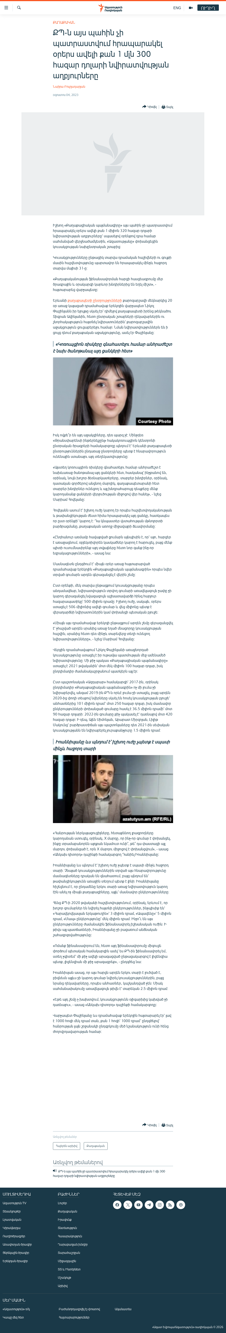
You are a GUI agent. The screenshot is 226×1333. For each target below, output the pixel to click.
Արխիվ (62, 1286)
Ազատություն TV (14, 1203)
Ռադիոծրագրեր (14, 1236)
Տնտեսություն (67, 1228)
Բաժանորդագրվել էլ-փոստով (79, 1309)
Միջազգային (67, 1261)
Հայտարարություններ (74, 1317)
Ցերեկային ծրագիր (16, 1252)
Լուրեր (62, 1203)
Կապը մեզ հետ (13, 1317)
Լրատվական (12, 1219)
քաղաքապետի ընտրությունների (95, 300)
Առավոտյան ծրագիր (17, 1244)
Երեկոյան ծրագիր (15, 1261)
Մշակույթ (64, 1277)
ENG (177, 8)
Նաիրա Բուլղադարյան (69, 86)
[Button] (149, 107)
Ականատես (123, 1309)
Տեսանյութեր (12, 1211)
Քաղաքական (64, 22)
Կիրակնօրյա (12, 1228)
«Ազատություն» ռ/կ (16, 1309)
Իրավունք (65, 1219)
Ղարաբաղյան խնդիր (73, 1244)
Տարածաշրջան (69, 1252)
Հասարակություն (70, 1236)
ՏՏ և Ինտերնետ (69, 1269)
